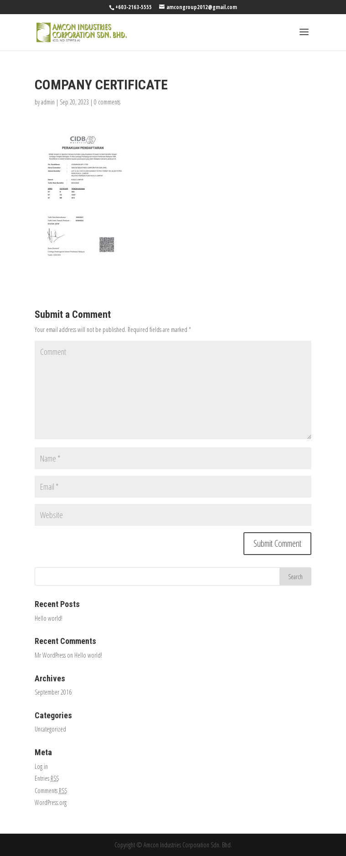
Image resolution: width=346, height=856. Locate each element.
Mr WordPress (50, 655)
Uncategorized (50, 729)
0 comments (107, 102)
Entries (47, 778)
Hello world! (48, 618)
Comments (51, 790)
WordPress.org (51, 802)
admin (48, 102)
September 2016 (53, 692)
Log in (41, 766)
